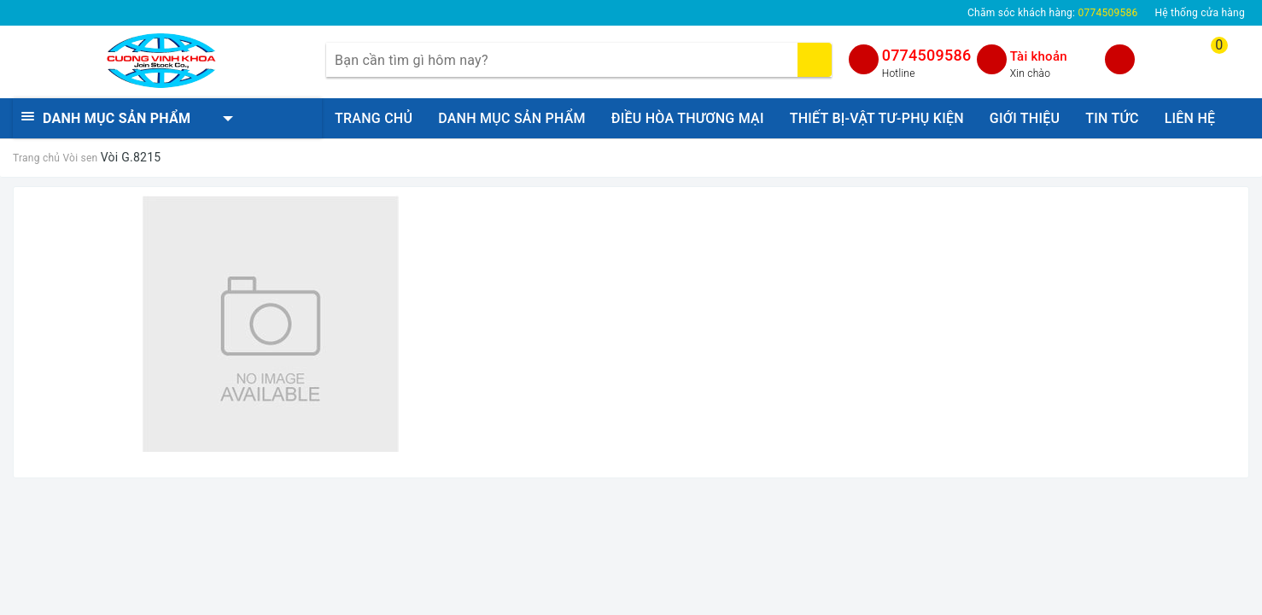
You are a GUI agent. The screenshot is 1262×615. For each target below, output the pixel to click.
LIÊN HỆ (1190, 118)
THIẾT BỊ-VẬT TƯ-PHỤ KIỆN (877, 118)
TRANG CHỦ (373, 118)
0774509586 (927, 55)
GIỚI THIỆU (1025, 118)
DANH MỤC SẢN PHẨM (512, 118)
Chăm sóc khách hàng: (1052, 13)
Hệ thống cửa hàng (1199, 13)
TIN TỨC (1111, 118)
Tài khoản (1038, 56)
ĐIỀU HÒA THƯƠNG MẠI (687, 118)
